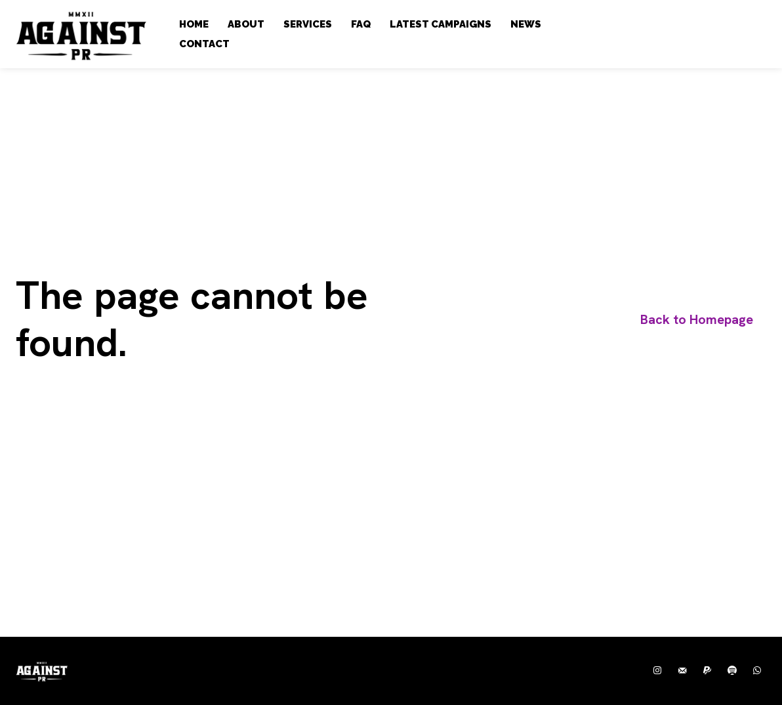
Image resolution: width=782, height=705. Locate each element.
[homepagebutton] (696, 320)
